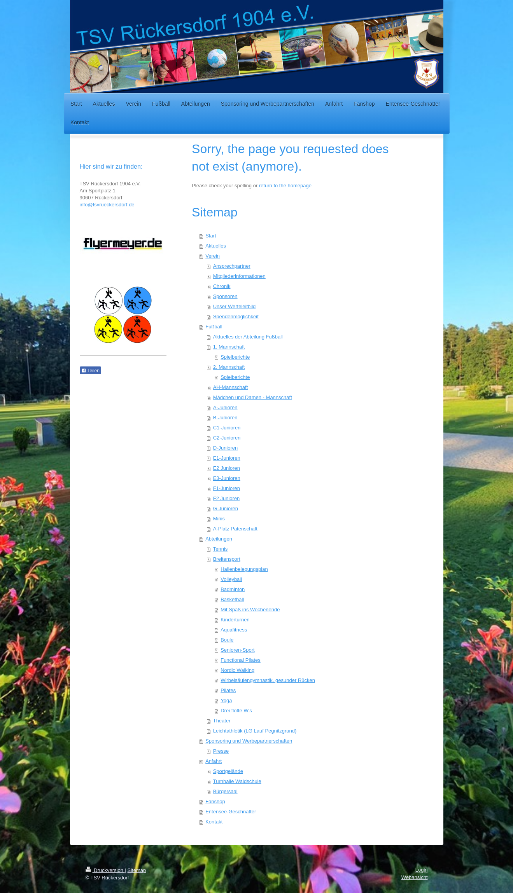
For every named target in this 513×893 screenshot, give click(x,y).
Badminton (233, 589)
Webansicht (414, 877)
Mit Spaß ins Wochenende (250, 609)
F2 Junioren (226, 498)
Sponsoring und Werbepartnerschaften (248, 741)
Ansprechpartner (231, 266)
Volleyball (231, 579)
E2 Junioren (226, 468)
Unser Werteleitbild (234, 306)
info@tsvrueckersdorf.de (107, 205)
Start (210, 236)
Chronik (222, 286)
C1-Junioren (227, 428)
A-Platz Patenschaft (235, 529)
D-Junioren (225, 448)
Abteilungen (218, 539)
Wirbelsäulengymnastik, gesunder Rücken (268, 680)
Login (421, 870)
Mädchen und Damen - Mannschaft (252, 397)
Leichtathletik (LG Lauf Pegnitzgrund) (255, 731)
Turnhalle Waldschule (237, 781)
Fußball (213, 327)
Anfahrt (213, 761)
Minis (219, 518)
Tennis (220, 549)
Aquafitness (234, 630)
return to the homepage (285, 185)
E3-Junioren (226, 478)
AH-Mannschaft (230, 387)
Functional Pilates (241, 660)
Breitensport (226, 559)
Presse (221, 751)
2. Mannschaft (229, 367)
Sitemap (137, 870)
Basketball (232, 599)
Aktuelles (215, 246)
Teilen (90, 370)
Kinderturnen (235, 620)
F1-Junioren (226, 488)
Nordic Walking (237, 670)
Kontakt (213, 822)
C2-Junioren (227, 438)
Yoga (226, 700)
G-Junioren (225, 508)
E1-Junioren (226, 458)
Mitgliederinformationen (239, 276)
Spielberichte (235, 357)
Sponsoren (225, 296)
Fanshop (215, 801)
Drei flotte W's (236, 710)
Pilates (228, 690)
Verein (212, 256)
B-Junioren (225, 417)
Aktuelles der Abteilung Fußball (248, 337)
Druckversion (105, 870)
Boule (227, 640)
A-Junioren (225, 407)
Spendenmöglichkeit (236, 316)
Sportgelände (228, 771)
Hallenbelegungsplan (244, 569)
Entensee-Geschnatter (230, 812)
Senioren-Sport (237, 650)
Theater (222, 721)
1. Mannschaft (229, 347)
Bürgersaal (225, 791)
